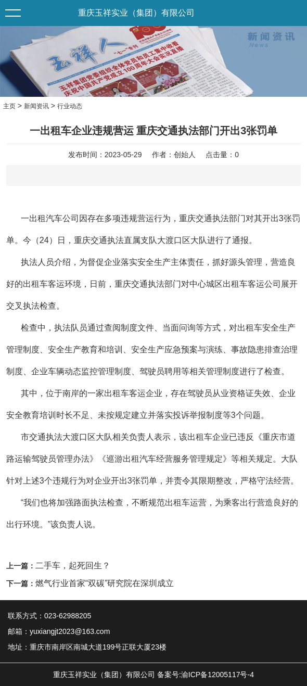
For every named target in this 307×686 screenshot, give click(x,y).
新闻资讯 (36, 106)
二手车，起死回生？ (72, 565)
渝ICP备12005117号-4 (217, 674)
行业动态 (69, 106)
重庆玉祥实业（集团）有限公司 (136, 12)
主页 (9, 106)
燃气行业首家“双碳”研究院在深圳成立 (104, 583)
